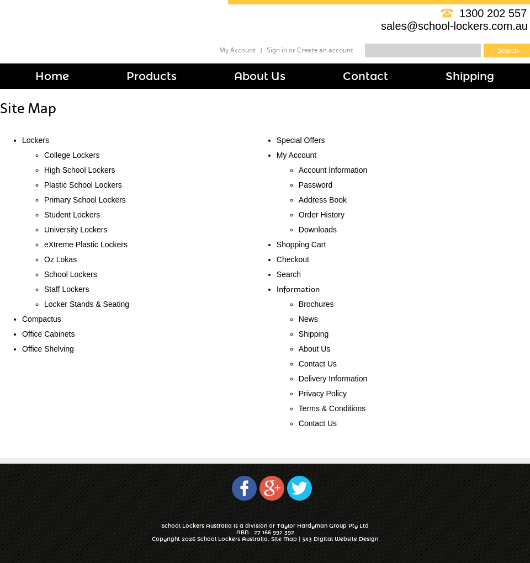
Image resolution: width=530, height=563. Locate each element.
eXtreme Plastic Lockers (86, 244)
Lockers (35, 140)
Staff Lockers (66, 289)
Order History (321, 214)
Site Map (284, 539)
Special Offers (301, 140)
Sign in (277, 50)
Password (315, 184)
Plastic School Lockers (83, 184)
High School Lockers (79, 170)
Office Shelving (48, 348)
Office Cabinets (48, 334)
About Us (315, 348)
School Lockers (70, 274)
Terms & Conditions (332, 408)
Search (289, 274)
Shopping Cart (301, 244)
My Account (237, 50)
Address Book (323, 199)
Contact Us (318, 363)
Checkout (293, 259)
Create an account (325, 50)
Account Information (333, 170)
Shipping (314, 334)
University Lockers (75, 229)
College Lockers (71, 155)
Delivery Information (333, 378)
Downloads (318, 229)
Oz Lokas (60, 259)
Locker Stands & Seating (86, 304)
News (308, 319)
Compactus (41, 319)
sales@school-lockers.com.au (454, 26)
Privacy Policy (323, 393)
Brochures (316, 304)
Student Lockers (72, 214)
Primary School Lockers (85, 199)
